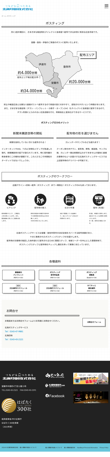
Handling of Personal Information (87, 453)
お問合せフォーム (94, 326)
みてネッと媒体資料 (92, 290)
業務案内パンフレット (18, 275)
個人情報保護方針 (69, 453)
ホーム (4, 16)
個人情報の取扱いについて (28, 453)
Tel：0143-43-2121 (18, 344)
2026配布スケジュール (18, 290)
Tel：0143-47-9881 (18, 334)
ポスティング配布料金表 (55, 275)
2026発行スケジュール (55, 290)
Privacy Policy (104, 453)
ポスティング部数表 (91, 275)
